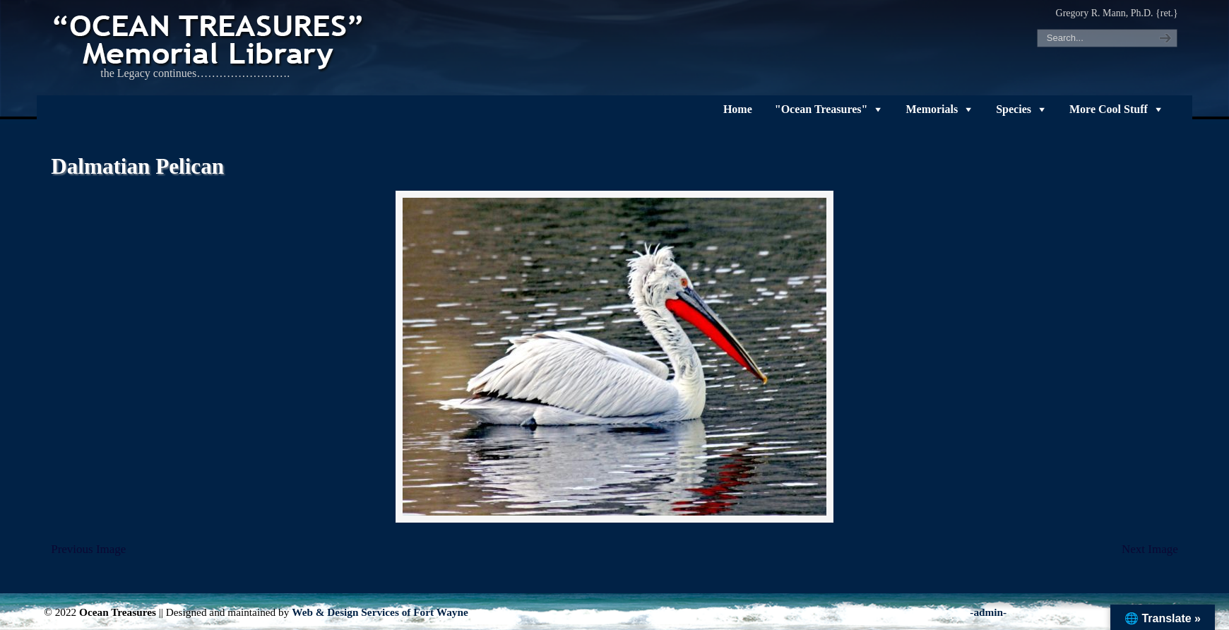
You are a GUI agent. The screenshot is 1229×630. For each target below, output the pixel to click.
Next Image (1150, 549)
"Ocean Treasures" (821, 109)
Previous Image (88, 549)
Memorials (932, 109)
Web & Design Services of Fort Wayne (380, 612)
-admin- (988, 612)
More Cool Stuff (1108, 109)
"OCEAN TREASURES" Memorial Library (210, 39)
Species (1013, 109)
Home (737, 109)
